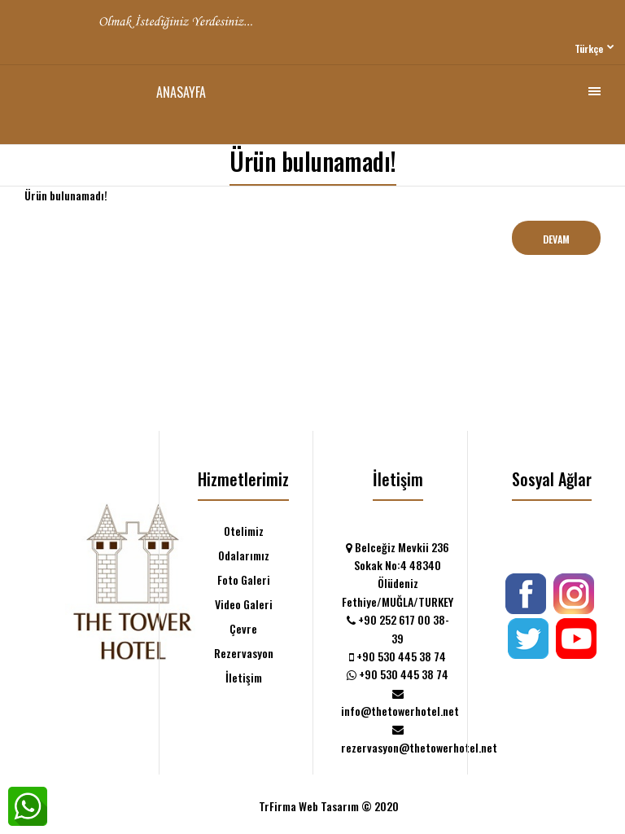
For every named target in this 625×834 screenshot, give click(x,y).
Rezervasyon (243, 652)
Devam (556, 239)
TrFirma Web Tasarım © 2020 (329, 805)
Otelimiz (244, 530)
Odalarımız (243, 555)
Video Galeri (244, 603)
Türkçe (589, 48)
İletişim (243, 677)
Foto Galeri (243, 579)
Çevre (243, 628)
